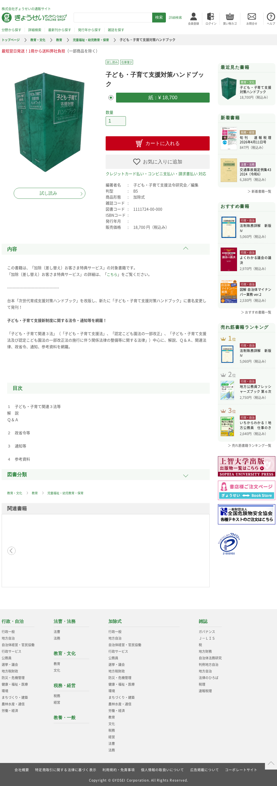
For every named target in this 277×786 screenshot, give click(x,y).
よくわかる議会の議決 (255, 261)
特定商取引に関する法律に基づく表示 (65, 768)
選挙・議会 (10, 662)
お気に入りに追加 (162, 160)
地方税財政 (10, 669)
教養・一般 (65, 716)
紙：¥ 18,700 (162, 97)
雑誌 (203, 619)
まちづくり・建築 (15, 695)
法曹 (57, 630)
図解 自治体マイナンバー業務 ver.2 (255, 292)
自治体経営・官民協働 (18, 643)
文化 (57, 668)
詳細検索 (175, 17)
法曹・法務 (65, 619)
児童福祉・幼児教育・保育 (96, 39)
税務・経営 (65, 684)
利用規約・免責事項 (118, 768)
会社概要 (21, 768)
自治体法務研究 (210, 656)
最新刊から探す (59, 30)
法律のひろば (208, 676)
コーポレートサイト (241, 768)
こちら (112, 272)
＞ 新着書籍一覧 (259, 191)
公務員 (6, 656)
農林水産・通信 (13, 702)
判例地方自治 (208, 662)
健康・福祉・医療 (15, 682)
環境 (5, 689)
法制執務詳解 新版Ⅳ (255, 229)
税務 (57, 694)
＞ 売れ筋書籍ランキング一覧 (249, 453)
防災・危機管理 (13, 676)
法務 (57, 636)
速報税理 (205, 689)
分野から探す (11, 30)
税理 (202, 682)
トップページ (11, 39)
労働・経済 (10, 708)
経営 (57, 700)
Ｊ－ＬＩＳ (207, 636)
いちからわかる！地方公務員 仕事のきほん (255, 434)
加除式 (115, 619)
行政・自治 (13, 619)
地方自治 (8, 636)
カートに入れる (162, 141)
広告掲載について (204, 768)
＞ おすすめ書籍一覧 (256, 312)
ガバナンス (207, 630)
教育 (62, 39)
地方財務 (205, 649)
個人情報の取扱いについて (162, 768)
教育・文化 (40, 39)
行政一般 (8, 630)
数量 (109, 111)
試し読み (48, 193)
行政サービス (11, 649)
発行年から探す (89, 30)
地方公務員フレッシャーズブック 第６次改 (255, 395)
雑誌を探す (116, 30)
